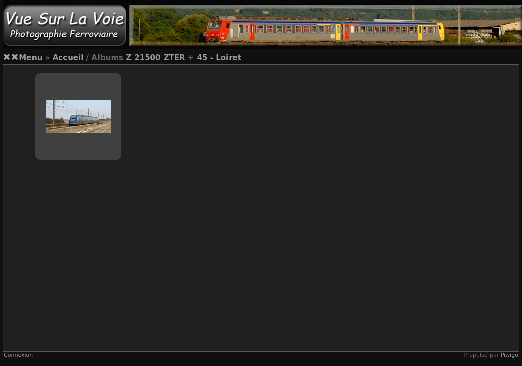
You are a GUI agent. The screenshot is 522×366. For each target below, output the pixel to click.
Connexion (18, 355)
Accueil (68, 58)
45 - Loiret (219, 58)
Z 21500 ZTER (155, 58)
